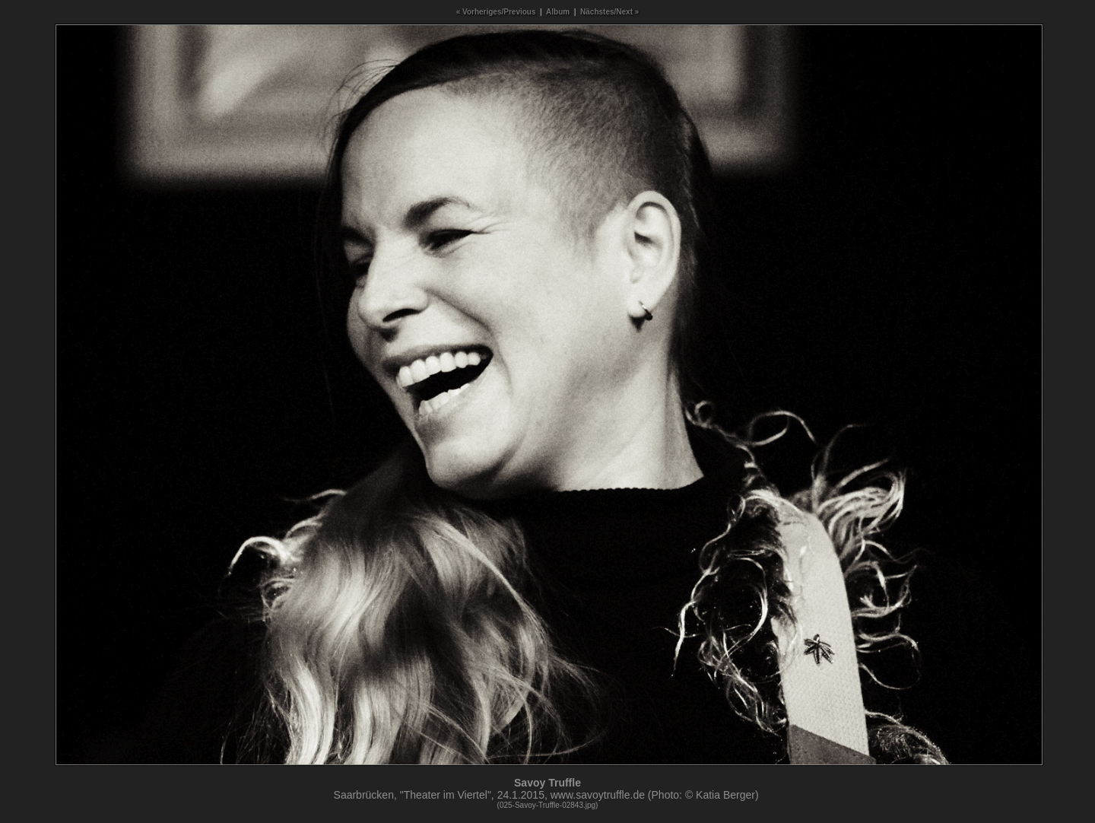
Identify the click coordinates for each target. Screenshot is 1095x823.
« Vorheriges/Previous (496, 12)
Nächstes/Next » (609, 12)
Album (558, 12)
